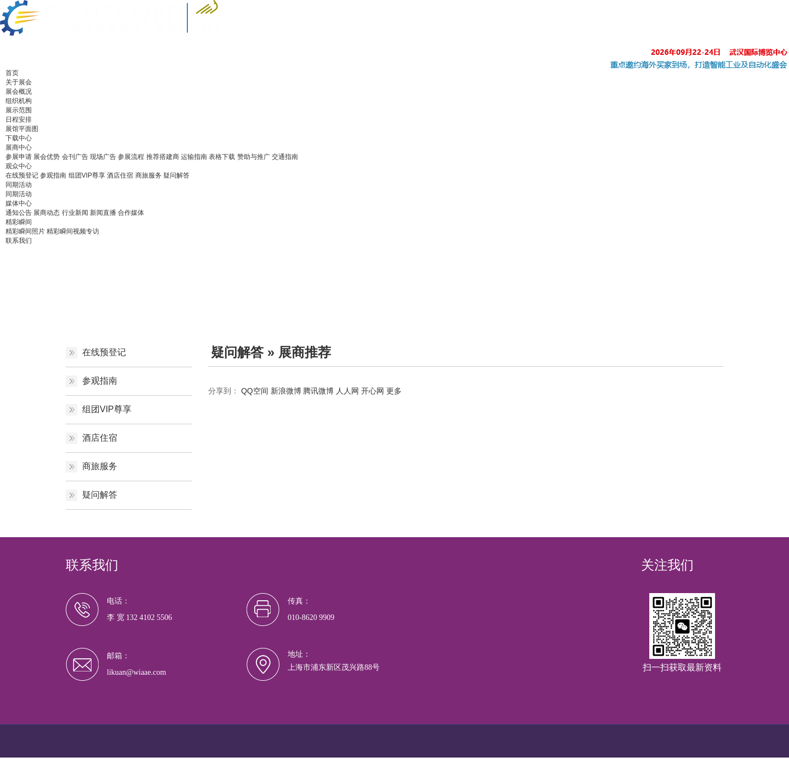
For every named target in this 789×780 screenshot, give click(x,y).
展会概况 (18, 91)
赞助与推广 (253, 157)
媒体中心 (18, 203)
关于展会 (18, 82)
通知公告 (18, 213)
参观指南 (53, 175)
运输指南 (194, 157)
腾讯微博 (318, 390)
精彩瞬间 (18, 222)
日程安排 (18, 119)
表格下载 (222, 157)
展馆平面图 (21, 129)
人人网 (347, 390)
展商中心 (18, 147)
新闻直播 (103, 213)
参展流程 (131, 157)
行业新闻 (75, 213)
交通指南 (285, 157)
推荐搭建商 (162, 157)
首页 (12, 73)
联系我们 (18, 240)
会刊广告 (75, 157)
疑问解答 (176, 175)
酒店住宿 (120, 175)
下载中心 (18, 138)
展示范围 (18, 110)
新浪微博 (286, 390)
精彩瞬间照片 (25, 231)
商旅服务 (148, 175)
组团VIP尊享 (86, 175)
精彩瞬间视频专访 (73, 231)
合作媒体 (131, 213)
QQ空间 (254, 390)
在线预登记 (21, 175)
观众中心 (18, 166)
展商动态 (46, 213)
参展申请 (18, 157)
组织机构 (18, 101)
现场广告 (103, 157)
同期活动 (18, 185)
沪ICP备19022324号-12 (287, 763)
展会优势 (46, 157)
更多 (394, 390)
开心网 (372, 390)
